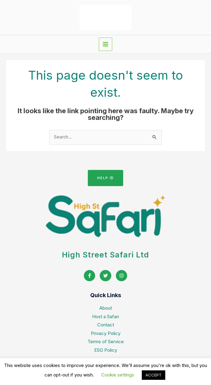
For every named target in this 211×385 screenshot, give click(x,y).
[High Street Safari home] (105, 18)
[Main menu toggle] (105, 44)
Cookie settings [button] (117, 375)
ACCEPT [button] (153, 374)
